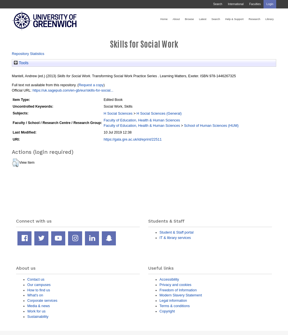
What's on (35, 295)
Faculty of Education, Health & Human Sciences (142, 120)
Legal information (173, 300)
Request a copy (91, 85)
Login (269, 4)
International (236, 4)
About (176, 19)
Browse (189, 19)
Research (254, 19)
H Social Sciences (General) (158, 113)
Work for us (36, 311)
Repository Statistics (28, 54)
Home (164, 19)
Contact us (35, 279)
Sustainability (37, 316)
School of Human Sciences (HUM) (211, 125)
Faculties (255, 4)
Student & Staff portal (176, 232)
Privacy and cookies (175, 285)
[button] (15, 163)
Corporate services (42, 300)
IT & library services (175, 238)
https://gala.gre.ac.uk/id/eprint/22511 (132, 139)
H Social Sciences (118, 113)
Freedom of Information (178, 290)
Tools (21, 63)
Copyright (167, 311)
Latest (202, 19)
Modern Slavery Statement (180, 295)
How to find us (38, 290)
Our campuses (39, 285)
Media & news (38, 306)
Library (269, 19)
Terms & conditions (174, 306)
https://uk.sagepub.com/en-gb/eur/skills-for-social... (72, 90)
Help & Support (234, 19)
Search (217, 4)
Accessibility (169, 279)
